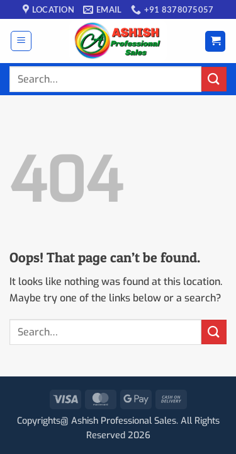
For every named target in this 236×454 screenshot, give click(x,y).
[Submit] (214, 79)
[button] (21, 41)
